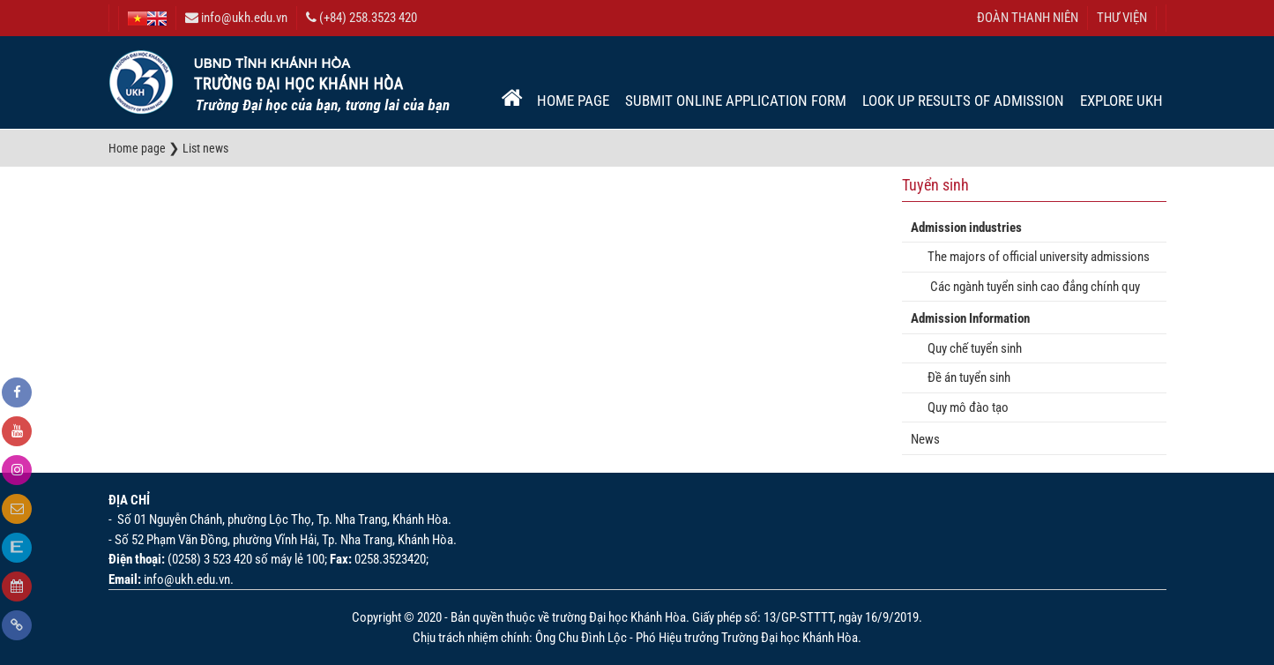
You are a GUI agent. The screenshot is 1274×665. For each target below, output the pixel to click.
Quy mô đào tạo (964, 407)
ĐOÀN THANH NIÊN (1027, 18)
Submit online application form (735, 100)
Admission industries (966, 227)
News (925, 439)
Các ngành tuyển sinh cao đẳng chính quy (1030, 287)
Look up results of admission (963, 100)
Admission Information (970, 318)
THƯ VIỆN (1122, 18)
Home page (573, 100)
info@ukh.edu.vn (236, 18)
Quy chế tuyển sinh (971, 348)
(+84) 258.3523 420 (361, 18)
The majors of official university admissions (1035, 257)
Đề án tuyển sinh (965, 377)
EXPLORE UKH (1121, 100)
